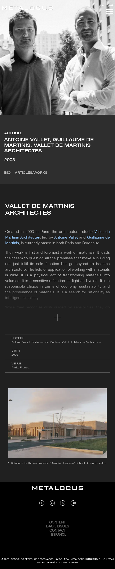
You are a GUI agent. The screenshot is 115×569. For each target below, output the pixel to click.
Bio (7, 172)
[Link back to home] (27, 8)
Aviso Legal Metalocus (70, 559)
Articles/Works (31, 172)
